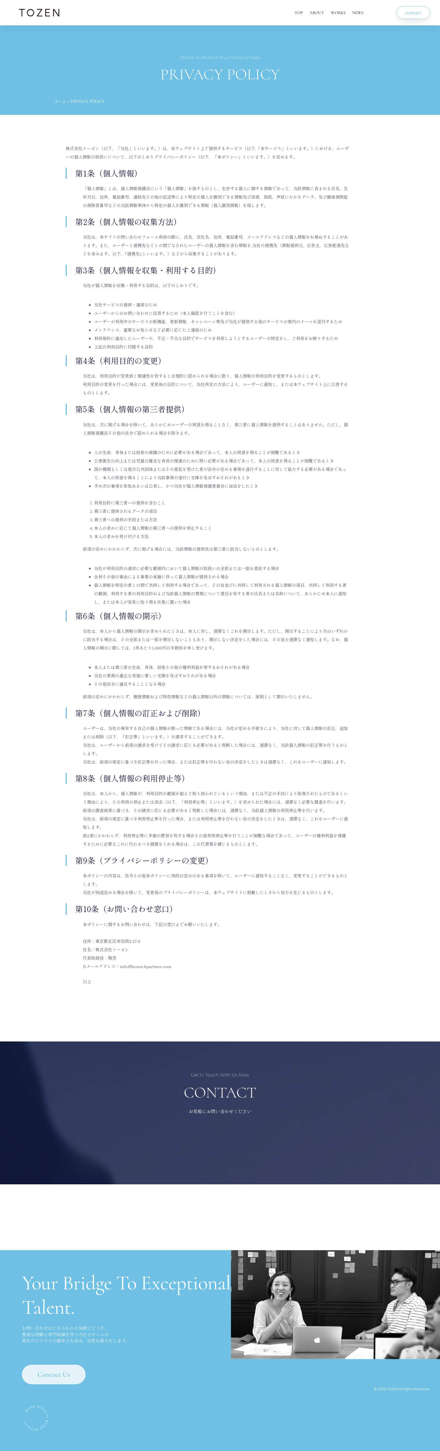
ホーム (60, 101)
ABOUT (317, 12)
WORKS (338, 12)
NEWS (357, 12)
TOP (299, 12)
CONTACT (220, 1092)
